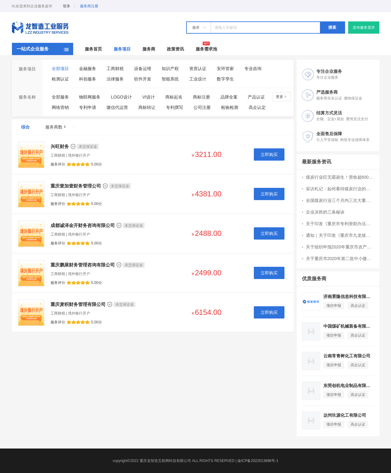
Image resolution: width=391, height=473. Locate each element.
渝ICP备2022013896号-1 (257, 461)
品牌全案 (229, 97)
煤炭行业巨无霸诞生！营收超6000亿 (340, 177)
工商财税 (115, 68)
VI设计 (148, 97)
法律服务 (115, 78)
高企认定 (257, 107)
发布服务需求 (364, 27)
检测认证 (60, 78)
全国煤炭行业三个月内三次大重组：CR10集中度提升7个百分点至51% (340, 200)
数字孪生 (225, 78)
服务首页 (93, 49)
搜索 (332, 27)
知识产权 (170, 68)
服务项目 (122, 49)
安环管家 (225, 68)
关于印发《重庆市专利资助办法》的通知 (340, 223)
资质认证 (197, 68)
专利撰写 (174, 107)
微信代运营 (117, 107)
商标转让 (147, 107)
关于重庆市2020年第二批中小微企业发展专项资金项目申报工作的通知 (340, 258)
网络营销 (60, 107)
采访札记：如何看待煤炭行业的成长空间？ (340, 188)
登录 (66, 6)
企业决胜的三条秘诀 (325, 212)
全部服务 (60, 97)
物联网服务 (89, 97)
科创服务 (87, 78)
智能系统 (170, 78)
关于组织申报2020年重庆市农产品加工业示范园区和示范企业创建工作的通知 (340, 246)
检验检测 (229, 107)
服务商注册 (89, 6)
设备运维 (142, 68)
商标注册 (201, 97)
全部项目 (60, 68)
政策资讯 (175, 49)
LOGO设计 (121, 97)
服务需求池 (206, 49)
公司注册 (202, 107)
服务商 (148, 49)
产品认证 (256, 97)
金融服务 (87, 68)
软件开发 (142, 78)
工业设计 (197, 78)
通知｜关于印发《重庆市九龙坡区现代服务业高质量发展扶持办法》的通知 (340, 235)
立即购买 (269, 154)
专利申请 (87, 107)
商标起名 (173, 97)
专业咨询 (252, 68)
